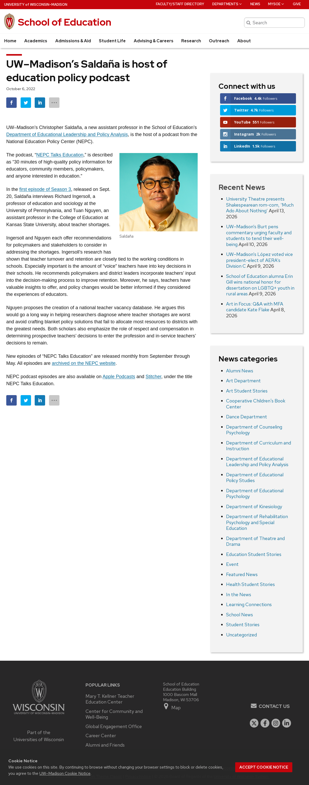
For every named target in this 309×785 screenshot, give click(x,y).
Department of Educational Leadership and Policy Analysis (67, 134)
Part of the (38, 735)
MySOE (276, 4)
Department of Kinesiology (254, 506)
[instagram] (275, 723)
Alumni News (239, 371)
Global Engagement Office (114, 726)
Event (232, 564)
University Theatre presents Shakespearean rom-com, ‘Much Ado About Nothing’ (260, 205)
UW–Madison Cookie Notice (64, 773)
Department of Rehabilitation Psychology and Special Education (257, 522)
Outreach (219, 41)
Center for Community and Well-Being (114, 714)
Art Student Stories (247, 391)
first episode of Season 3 (45, 189)
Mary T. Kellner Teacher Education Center (110, 699)
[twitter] (254, 723)
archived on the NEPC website (84, 363)
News (255, 4)
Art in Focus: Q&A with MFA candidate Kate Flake (254, 307)
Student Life (112, 41)
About (244, 41)
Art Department (243, 381)
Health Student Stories (250, 584)
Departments (227, 4)
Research (191, 41)
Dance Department (246, 417)
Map (172, 706)
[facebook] (264, 723)
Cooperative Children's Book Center (255, 404)
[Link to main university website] (39, 715)
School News (239, 615)
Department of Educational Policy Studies (254, 478)
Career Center (101, 736)
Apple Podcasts (118, 376)
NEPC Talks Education (59, 154)
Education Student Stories (253, 554)
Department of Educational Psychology (254, 494)
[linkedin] (286, 723)
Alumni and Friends (105, 745)
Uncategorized (241, 635)
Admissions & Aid (73, 41)
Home (10, 41)
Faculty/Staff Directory (180, 4)
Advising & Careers (153, 41)
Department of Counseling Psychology (254, 430)
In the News (238, 594)
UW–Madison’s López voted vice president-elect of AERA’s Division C (259, 260)
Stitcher (153, 376)
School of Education (64, 22)
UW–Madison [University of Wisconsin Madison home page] (35, 4)
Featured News (242, 574)
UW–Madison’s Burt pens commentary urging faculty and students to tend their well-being (259, 235)
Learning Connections (249, 604)
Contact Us (274, 706)
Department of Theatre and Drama (255, 541)
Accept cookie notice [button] (263, 767)
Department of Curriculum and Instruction (258, 446)
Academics (35, 41)
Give (297, 4)
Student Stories (242, 625)
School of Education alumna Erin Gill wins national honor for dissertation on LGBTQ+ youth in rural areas (260, 285)
